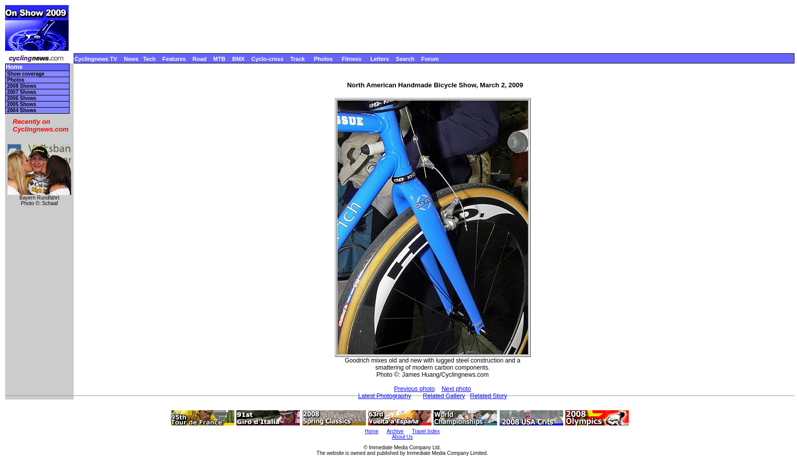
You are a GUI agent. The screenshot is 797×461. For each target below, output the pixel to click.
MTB (219, 59)
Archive (395, 431)
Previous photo (414, 388)
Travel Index (426, 431)
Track (297, 59)
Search (405, 59)
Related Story (488, 396)
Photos (323, 59)
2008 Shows (21, 86)
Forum (430, 59)
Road (200, 59)
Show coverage (25, 74)
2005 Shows (21, 104)
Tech (149, 59)
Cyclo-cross (268, 59)
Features (174, 59)
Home (14, 67)
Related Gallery (444, 396)
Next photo (456, 388)
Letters (380, 59)
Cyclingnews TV (95, 59)
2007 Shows (21, 92)
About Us (402, 437)
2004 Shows (21, 110)
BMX (238, 59)
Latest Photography (384, 396)
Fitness (351, 59)
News (131, 59)
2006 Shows (21, 98)
